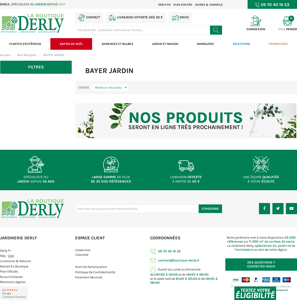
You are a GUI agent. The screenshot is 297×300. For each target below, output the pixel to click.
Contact (89, 17)
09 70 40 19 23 (165, 251)
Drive (180, 17)
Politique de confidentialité (95, 272)
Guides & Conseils (209, 4)
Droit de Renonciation (91, 267)
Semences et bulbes (117, 44)
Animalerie (205, 44)
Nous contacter (11, 277)
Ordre (83, 88)
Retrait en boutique (14, 266)
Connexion (82, 250)
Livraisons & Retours (15, 261)
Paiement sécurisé (88, 277)
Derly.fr (164, 4)
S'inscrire (82, 255)
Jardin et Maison (165, 44)
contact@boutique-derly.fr (175, 260)
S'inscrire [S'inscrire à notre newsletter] (210, 209)
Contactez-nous (261, 264)
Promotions (278, 44)
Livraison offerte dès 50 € (136, 17)
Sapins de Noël (71, 44)
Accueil (5, 55)
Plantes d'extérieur (25, 44)
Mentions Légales (13, 282)
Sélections (241, 44)
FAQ (2, 256)
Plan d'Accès (9, 271)
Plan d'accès (182, 4)
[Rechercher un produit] (216, 30)
